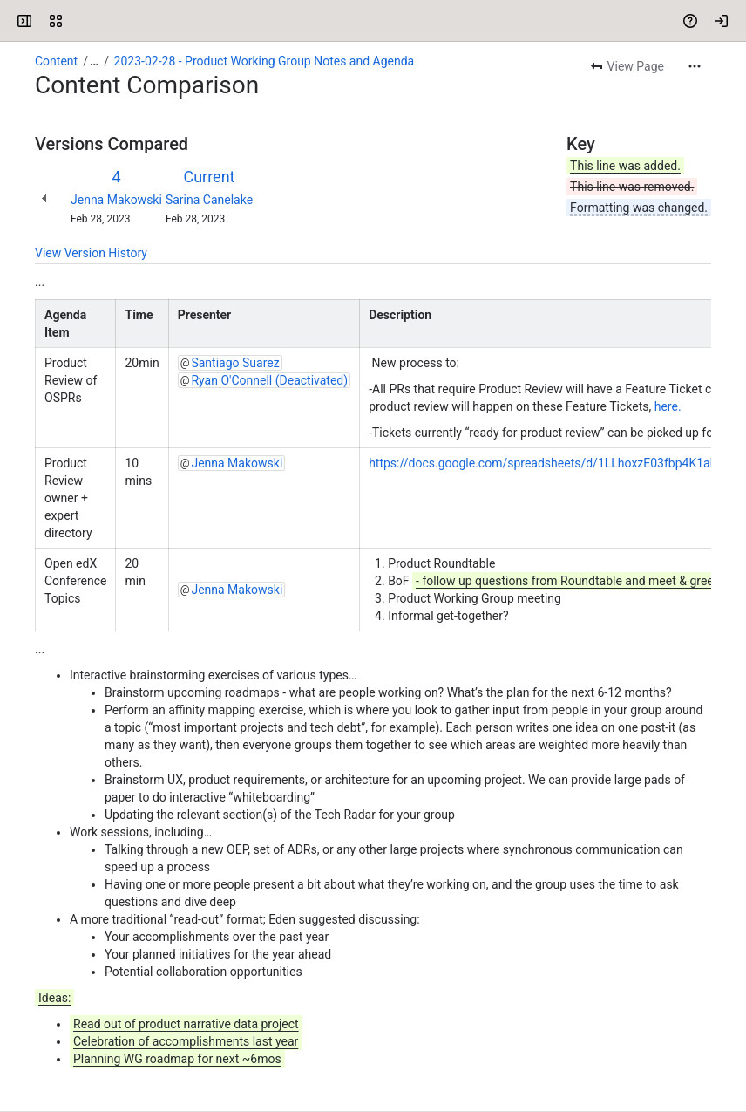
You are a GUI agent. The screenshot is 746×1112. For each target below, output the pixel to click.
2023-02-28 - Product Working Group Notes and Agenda (264, 61)
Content (56, 61)
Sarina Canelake (209, 200)
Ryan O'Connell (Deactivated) (269, 380)
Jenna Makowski (116, 200)
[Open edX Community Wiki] (80, 21)
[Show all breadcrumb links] (94, 61)
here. (668, 406)
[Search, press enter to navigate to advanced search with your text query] (376, 21)
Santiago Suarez (235, 363)
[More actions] (694, 66)
